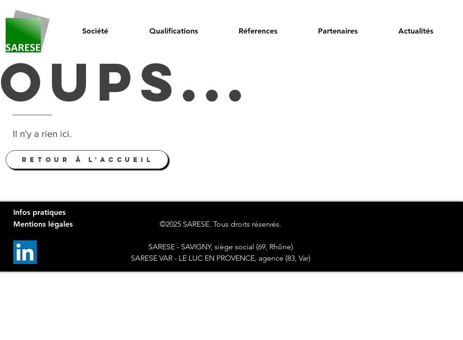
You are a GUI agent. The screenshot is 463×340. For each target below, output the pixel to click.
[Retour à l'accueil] (87, 159)
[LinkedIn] (25, 252)
